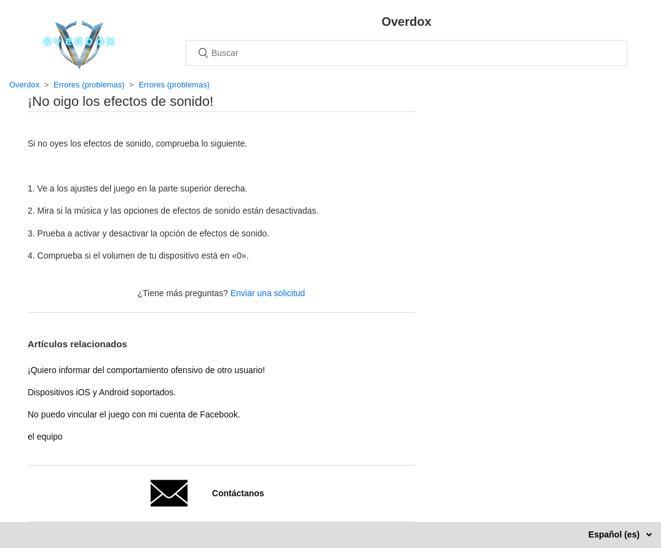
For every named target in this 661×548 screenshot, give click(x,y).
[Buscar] (406, 53)
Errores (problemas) (89, 84)
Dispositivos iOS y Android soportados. (102, 392)
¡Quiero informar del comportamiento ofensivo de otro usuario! (146, 370)
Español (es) (615, 534)
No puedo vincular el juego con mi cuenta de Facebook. (134, 414)
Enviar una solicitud (268, 293)
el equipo (45, 436)
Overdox (24, 84)
